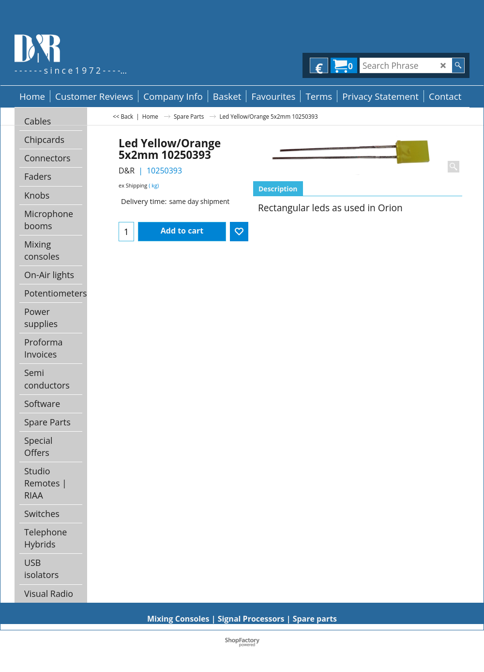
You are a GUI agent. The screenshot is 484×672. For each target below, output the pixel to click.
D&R (127, 170)
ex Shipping (133, 185)
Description (278, 188)
